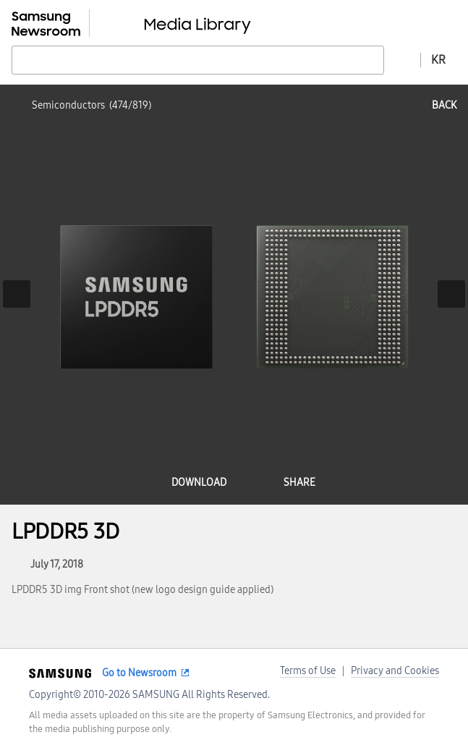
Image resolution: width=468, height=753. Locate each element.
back (444, 105)
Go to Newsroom (139, 673)
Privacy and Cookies (395, 671)
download (198, 482)
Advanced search (402, 59)
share (299, 482)
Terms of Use (308, 671)
